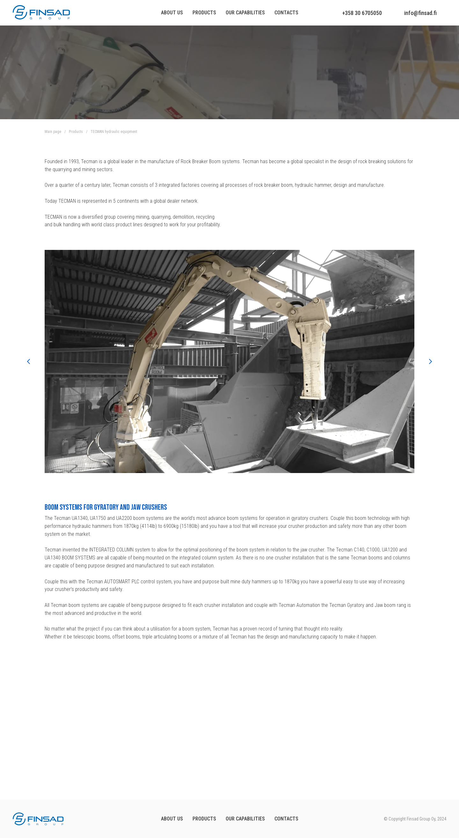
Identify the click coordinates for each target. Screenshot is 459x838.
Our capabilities (245, 13)
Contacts (286, 13)
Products (204, 13)
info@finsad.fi (420, 13)
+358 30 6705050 (362, 13)
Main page (53, 131)
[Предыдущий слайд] (28, 361)
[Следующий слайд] (430, 361)
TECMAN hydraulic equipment (114, 131)
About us (172, 13)
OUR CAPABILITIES (245, 819)
